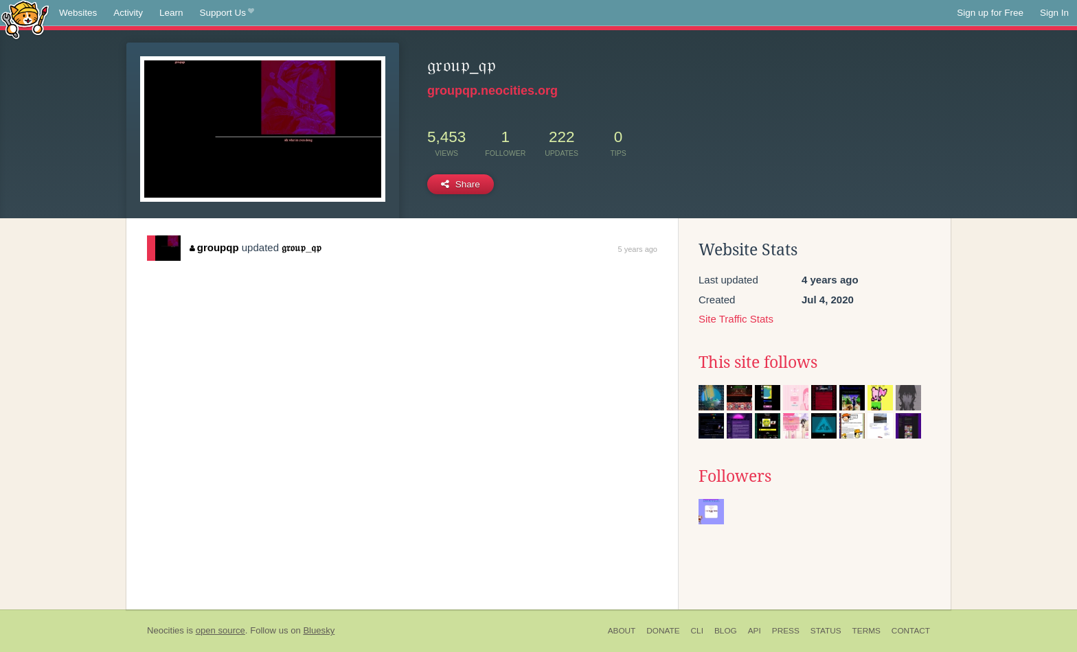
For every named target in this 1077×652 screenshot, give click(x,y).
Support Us (227, 13)
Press (786, 631)
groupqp (214, 247)
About (622, 631)
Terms (866, 631)
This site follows (758, 362)
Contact (911, 631)
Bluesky (319, 630)
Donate (662, 631)
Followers (735, 476)
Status (825, 631)
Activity (128, 13)
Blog (725, 631)
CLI (697, 631)
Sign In (1054, 13)
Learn (171, 13)
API (754, 631)
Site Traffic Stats (736, 319)
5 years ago (637, 249)
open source (220, 630)
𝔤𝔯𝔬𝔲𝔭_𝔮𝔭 (301, 247)
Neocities (165, 630)
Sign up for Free (990, 13)
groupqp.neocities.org (492, 90)
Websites (78, 13)
